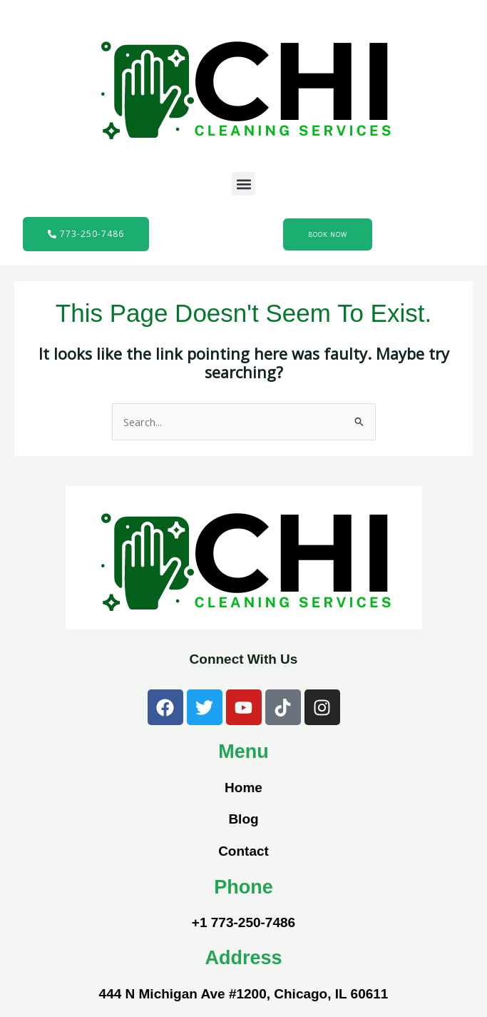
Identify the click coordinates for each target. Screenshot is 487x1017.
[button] (243, 184)
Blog (243, 818)
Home (243, 787)
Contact (243, 851)
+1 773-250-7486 (243, 922)
